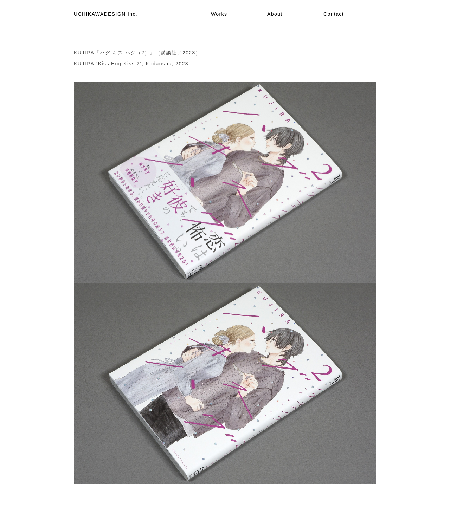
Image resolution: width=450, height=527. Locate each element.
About (275, 14)
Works (219, 14)
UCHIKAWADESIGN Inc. (105, 14)
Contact (333, 14)
